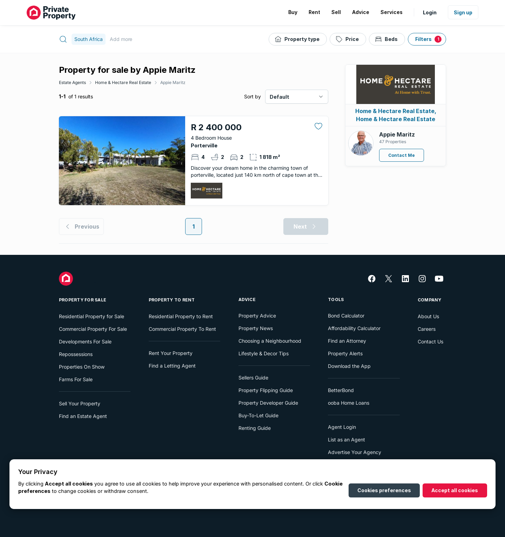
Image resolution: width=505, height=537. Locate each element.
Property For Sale (82, 299)
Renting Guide (254, 428)
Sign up (463, 12)
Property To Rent (172, 299)
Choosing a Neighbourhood (269, 341)
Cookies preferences (384, 490)
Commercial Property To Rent (182, 329)
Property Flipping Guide (265, 390)
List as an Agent (346, 439)
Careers (427, 329)
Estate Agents (72, 82)
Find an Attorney (347, 341)
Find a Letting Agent (172, 366)
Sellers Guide (253, 378)
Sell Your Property (79, 403)
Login (430, 12)
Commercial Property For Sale (93, 329)
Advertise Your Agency (354, 452)
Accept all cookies (454, 490)
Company (430, 299)
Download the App (349, 366)
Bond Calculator (346, 316)
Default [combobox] (279, 97)
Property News (255, 328)
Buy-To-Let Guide (258, 415)
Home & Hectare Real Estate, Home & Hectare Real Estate (395, 115)
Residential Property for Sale (91, 316)
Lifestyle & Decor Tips (263, 353)
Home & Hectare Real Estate (123, 82)
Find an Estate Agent (83, 416)
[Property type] (298, 39)
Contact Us (430, 341)
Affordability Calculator (354, 328)
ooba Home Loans (348, 403)
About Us (428, 316)
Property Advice (257, 316)
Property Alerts (345, 353)
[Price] (348, 39)
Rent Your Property (171, 353)
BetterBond (341, 390)
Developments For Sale (85, 341)
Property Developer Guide (268, 403)
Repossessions (76, 354)
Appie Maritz (173, 82)
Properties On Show (82, 367)
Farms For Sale (76, 379)
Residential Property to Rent (181, 316)
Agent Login (342, 427)
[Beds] (387, 39)
